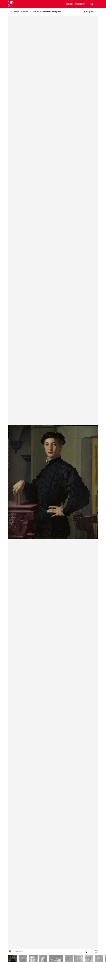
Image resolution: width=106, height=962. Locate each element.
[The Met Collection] (20, 11)
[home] (9, 11)
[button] (92, 3)
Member (79, 4)
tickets (69, 4)
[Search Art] (35, 11)
